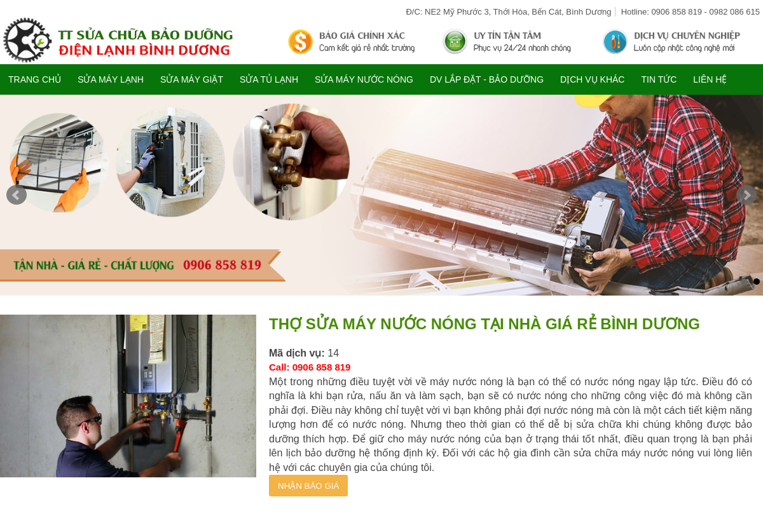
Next (746, 195)
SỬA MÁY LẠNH (111, 79)
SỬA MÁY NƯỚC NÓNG (364, 79)
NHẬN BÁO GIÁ (308, 486)
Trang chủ (34, 79)
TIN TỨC (659, 79)
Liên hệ (710, 79)
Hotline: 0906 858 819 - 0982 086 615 (690, 12)
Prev (16, 195)
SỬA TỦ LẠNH (269, 79)
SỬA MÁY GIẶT (191, 79)
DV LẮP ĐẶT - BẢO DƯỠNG (487, 79)
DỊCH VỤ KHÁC (592, 79)
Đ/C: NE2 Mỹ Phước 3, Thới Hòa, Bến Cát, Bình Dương (508, 12)
